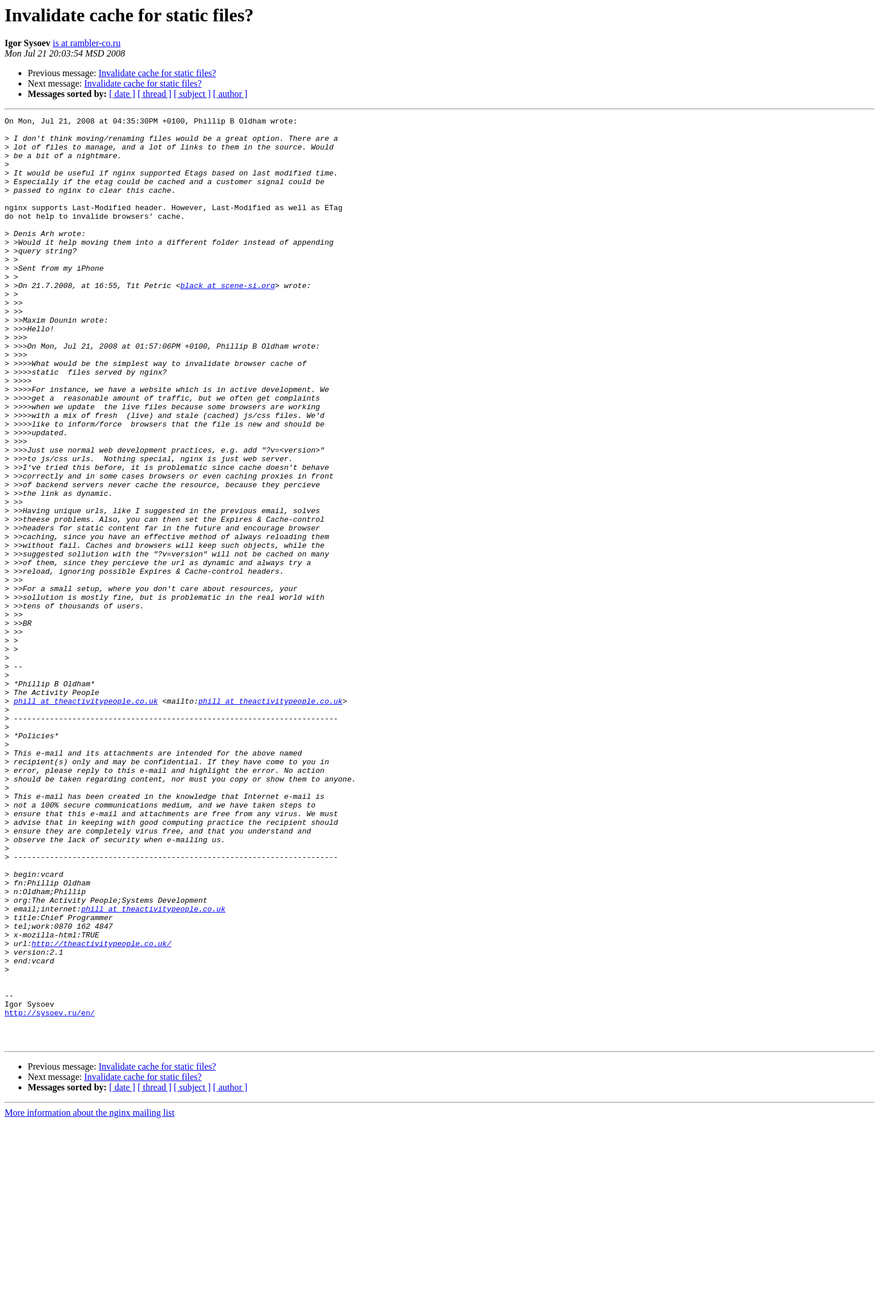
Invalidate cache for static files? (157, 73)
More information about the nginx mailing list (89, 1298)
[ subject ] (192, 94)
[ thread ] (154, 94)
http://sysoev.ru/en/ (50, 1192)
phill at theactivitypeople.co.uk (86, 818)
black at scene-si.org (227, 320)
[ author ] (230, 94)
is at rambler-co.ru (86, 43)
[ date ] (122, 94)
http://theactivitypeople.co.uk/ (102, 1109)
